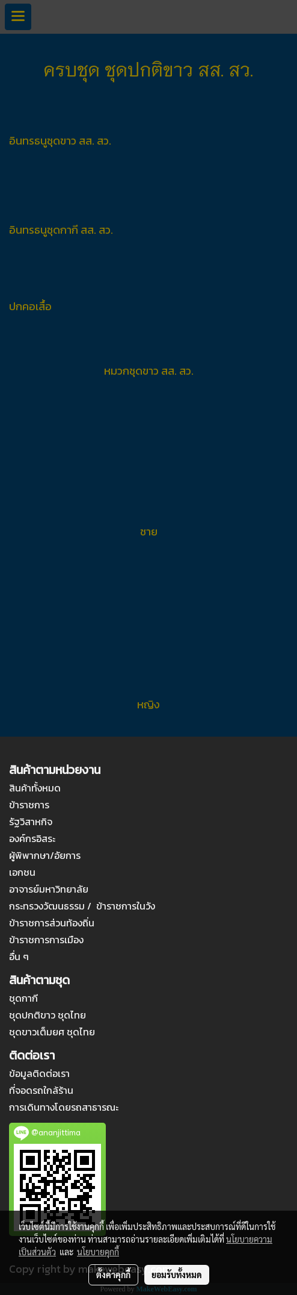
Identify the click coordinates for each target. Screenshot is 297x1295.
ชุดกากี (23, 998)
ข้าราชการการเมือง (46, 939)
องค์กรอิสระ (32, 838)
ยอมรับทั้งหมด (177, 1274)
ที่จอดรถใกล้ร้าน (41, 1090)
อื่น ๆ (19, 956)
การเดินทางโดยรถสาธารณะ (63, 1107)
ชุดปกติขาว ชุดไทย (47, 1015)
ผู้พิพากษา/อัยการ (45, 855)
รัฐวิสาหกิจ (30, 821)
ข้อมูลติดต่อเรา (39, 1073)
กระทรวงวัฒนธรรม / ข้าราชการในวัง (82, 906)
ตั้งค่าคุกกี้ (113, 1274)
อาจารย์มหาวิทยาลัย (48, 889)
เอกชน (22, 872)
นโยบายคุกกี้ (98, 1251)
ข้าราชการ (29, 804)
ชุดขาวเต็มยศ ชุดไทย (52, 1032)
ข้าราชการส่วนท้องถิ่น (51, 923)
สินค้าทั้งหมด (35, 788)
